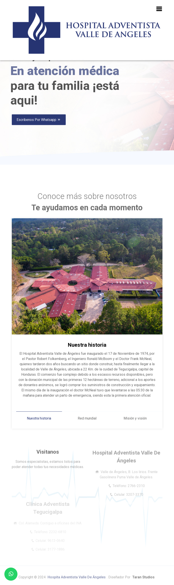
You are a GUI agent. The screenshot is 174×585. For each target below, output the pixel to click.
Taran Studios (143, 579)
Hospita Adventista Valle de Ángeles (77, 579)
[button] (159, 9)
